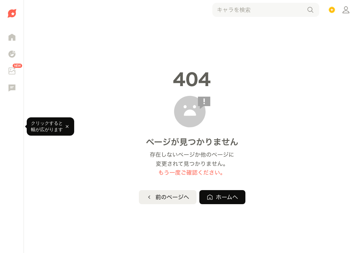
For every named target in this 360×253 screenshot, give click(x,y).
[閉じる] (67, 126)
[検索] (310, 10)
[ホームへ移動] (12, 13)
